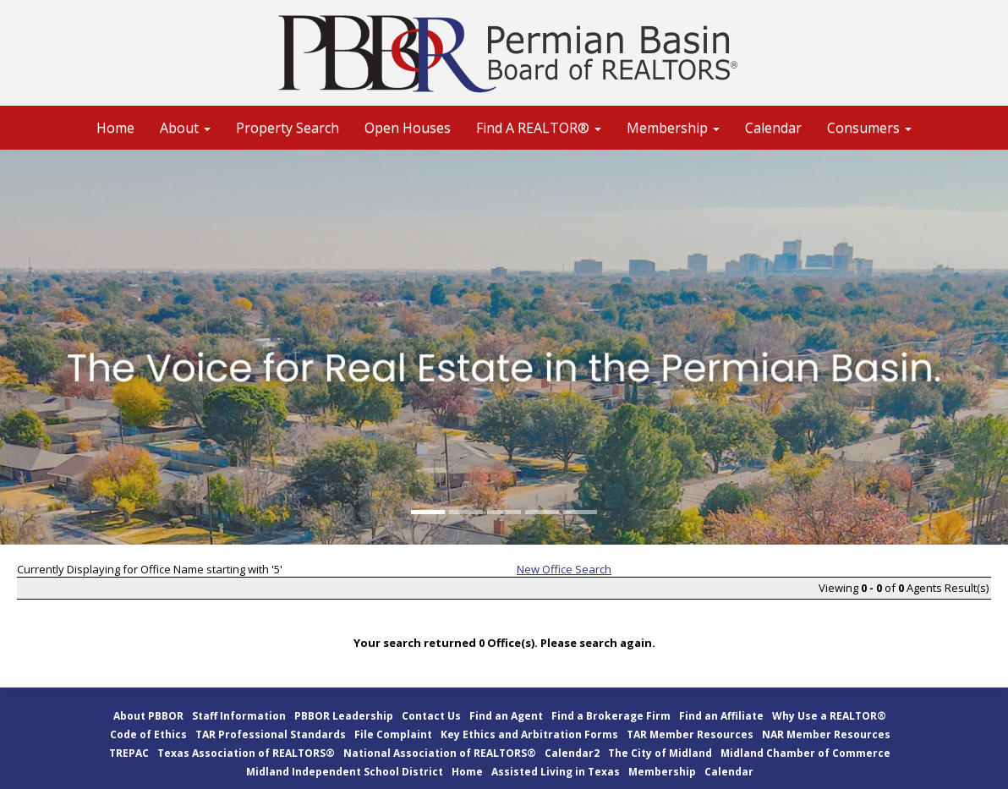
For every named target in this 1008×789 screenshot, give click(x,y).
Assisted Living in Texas (555, 771)
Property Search (287, 127)
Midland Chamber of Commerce (805, 753)
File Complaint (393, 734)
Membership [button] (673, 127)
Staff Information (239, 716)
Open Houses (407, 127)
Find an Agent (506, 716)
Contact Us (431, 716)
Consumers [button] (869, 127)
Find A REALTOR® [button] (538, 127)
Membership (662, 771)
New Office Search (564, 569)
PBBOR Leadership (343, 716)
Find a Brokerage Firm (611, 716)
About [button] (185, 127)
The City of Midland (660, 753)
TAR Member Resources (690, 734)
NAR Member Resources (826, 734)
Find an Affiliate (721, 716)
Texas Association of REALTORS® (246, 753)
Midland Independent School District (344, 771)
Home (115, 127)
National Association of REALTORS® (439, 753)
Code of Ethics (148, 734)
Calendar (773, 127)
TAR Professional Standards (270, 734)
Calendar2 (572, 753)
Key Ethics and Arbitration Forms (529, 734)
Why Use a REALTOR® (829, 716)
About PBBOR (148, 716)
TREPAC (129, 753)
